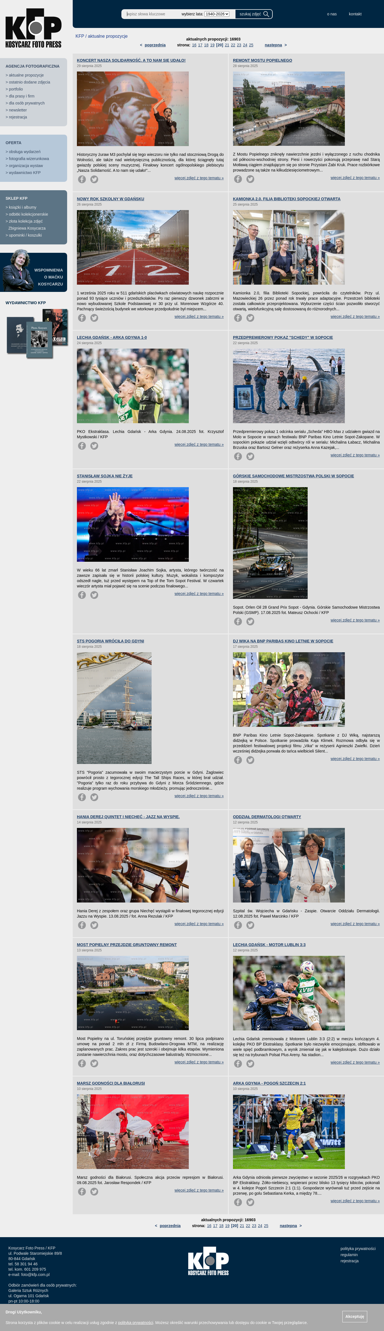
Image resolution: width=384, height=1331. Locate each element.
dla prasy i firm (21, 96)
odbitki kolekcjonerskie (28, 214)
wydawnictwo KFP (25, 172)
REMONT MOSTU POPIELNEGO (262, 60)
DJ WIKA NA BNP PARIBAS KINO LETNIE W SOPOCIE (283, 641)
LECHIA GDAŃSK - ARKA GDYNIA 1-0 (112, 337)
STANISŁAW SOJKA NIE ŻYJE (105, 476)
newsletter (18, 110)
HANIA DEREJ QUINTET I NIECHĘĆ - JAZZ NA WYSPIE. (128, 817)
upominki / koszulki (25, 235)
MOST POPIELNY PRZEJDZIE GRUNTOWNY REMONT (127, 944)
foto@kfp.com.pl (35, 1274)
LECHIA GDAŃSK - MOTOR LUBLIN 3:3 (269, 944)
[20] (219, 45)
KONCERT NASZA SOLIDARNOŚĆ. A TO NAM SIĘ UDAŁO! (131, 60)
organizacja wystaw (26, 165)
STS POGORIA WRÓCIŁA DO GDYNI (110, 641)
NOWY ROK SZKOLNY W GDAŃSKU (110, 199)
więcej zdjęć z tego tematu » (199, 178)
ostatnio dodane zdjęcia (29, 82)
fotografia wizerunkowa (29, 158)
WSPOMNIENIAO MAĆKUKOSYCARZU (48, 277)
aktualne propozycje (26, 75)
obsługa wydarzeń (25, 151)
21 (227, 45)
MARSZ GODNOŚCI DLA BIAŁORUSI (111, 1083)
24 (245, 45)
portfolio (16, 89)
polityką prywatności (135, 1322)
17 (200, 45)
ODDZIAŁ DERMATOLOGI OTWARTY (267, 817)
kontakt (355, 14)
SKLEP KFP (16, 198)
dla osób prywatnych (27, 103)
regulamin (349, 1255)
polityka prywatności (358, 1248)
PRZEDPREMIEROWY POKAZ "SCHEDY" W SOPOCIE (283, 337)
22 (233, 45)
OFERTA (14, 143)
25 (251, 45)
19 (212, 45)
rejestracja (18, 117)
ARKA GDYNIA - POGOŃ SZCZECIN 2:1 (269, 1083)
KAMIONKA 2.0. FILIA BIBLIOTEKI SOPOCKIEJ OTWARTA (287, 199)
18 (206, 45)
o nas (332, 14)
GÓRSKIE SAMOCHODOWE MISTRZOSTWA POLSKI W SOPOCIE (293, 476)
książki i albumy (22, 207)
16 (194, 45)
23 (239, 45)
